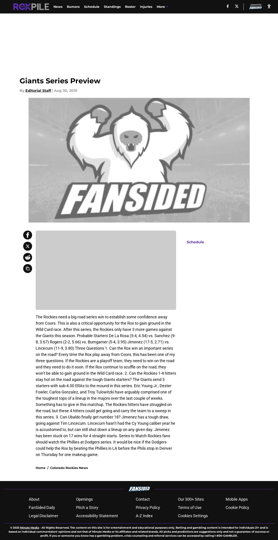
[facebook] (228, 6)
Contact (143, 499)
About (34, 499)
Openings (84, 499)
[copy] (27, 268)
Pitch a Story (87, 507)
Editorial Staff (38, 90)
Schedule (91, 7)
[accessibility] (269, 6)
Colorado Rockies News (69, 468)
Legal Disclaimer (43, 515)
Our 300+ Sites (191, 499)
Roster (130, 7)
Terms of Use (190, 507)
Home (40, 468)
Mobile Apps (237, 499)
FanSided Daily (42, 507)
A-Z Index (144, 515)
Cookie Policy (237, 507)
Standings (112, 7)
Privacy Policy (148, 507)
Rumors (73, 7)
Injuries (146, 7)
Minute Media (29, 527)
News (58, 7)
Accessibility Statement (97, 515)
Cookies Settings (193, 515)
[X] (237, 6)
